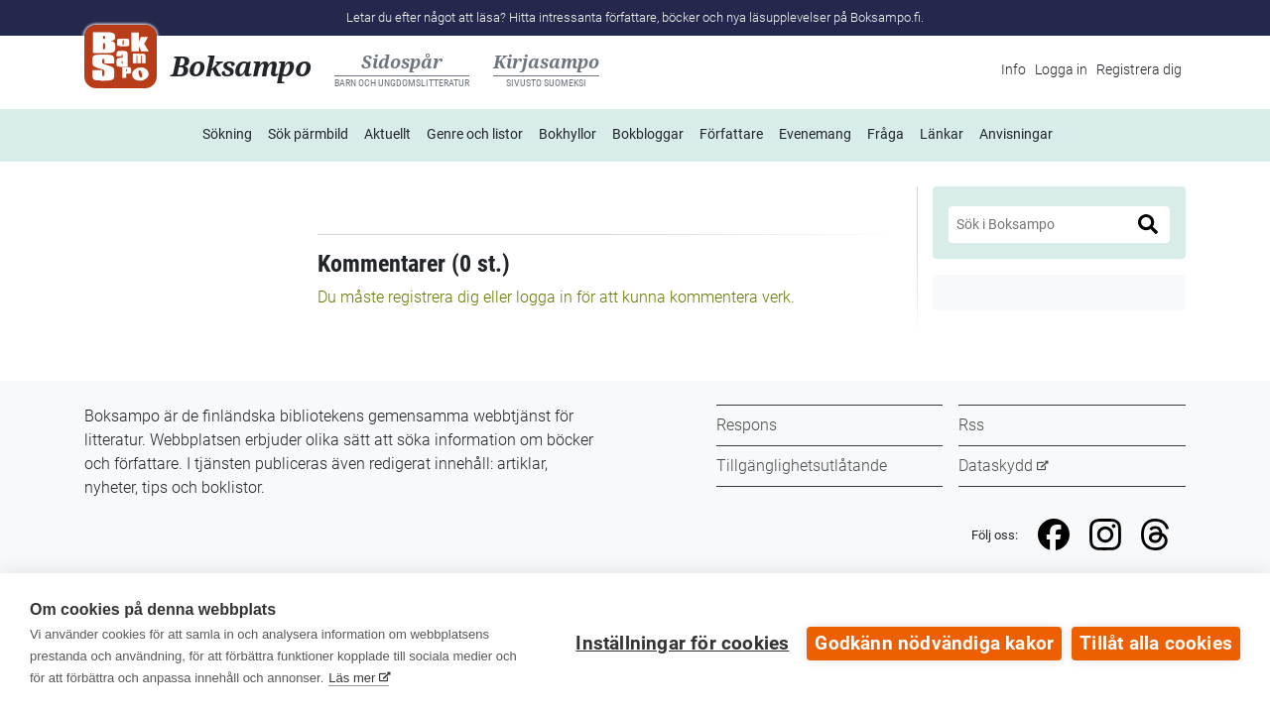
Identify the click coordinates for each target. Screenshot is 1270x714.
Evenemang (815, 134)
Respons (746, 425)
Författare (731, 134)
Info (1013, 69)
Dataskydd (995, 465)
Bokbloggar (648, 134)
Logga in (1061, 69)
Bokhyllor (567, 134)
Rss (971, 425)
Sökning (227, 134)
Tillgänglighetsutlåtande (801, 465)
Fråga (885, 134)
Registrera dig (1139, 69)
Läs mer (351, 677)
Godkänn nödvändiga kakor (934, 643)
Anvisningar (1016, 134)
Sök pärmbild (308, 134)
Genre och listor (475, 134)
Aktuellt (387, 134)
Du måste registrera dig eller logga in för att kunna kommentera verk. (556, 297)
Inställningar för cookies (682, 643)
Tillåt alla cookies (1156, 643)
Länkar (941, 134)
